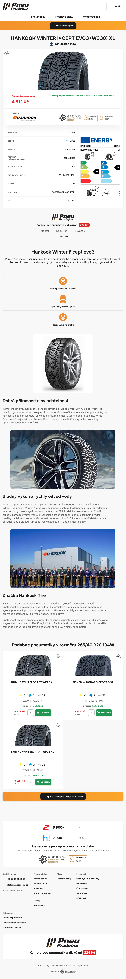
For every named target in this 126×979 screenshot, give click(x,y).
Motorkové (81, 883)
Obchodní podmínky (12, 917)
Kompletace (39, 905)
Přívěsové (81, 898)
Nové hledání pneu (63, 25)
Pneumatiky (38, 16)
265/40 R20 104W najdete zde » (98, 95)
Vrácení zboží (40, 883)
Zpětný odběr (40, 878)
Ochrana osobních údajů (14, 922)
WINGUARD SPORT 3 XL (93, 682)
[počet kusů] (30, 712)
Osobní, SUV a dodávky (87, 878)
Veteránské (81, 893)
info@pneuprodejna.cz (17, 885)
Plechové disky (64, 16)
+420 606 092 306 (16, 879)
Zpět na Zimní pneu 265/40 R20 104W (63, 796)
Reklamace (39, 888)
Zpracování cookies (12, 927)
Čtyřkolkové (82, 888)
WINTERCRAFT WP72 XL (32, 682)
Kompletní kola (92, 16)
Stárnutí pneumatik (43, 893)
